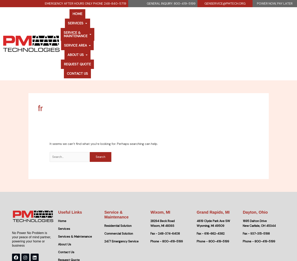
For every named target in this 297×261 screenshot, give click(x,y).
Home (80, 18)
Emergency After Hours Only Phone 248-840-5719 (85, 3)
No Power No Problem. (59, 253)
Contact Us (269, 18)
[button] (100, 18)
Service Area (181, 18)
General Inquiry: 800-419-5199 (171, 3)
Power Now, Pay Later (275, 3)
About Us (210, 18)
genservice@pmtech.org (225, 3)
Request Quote (239, 18)
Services (100, 18)
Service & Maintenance (139, 18)
